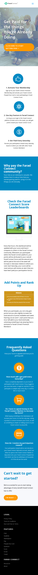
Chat (5, 533)
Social (5, 552)
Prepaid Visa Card (9, 544)
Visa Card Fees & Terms (11, 524)
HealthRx (6, 536)
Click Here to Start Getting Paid (15, 47)
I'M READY (10, 498)
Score (5, 549)
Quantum (6, 546)
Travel (6, 554)
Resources (7, 563)
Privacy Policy (8, 519)
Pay (5, 541)
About (5, 566)
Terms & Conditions (10, 521)
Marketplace (7, 538)
